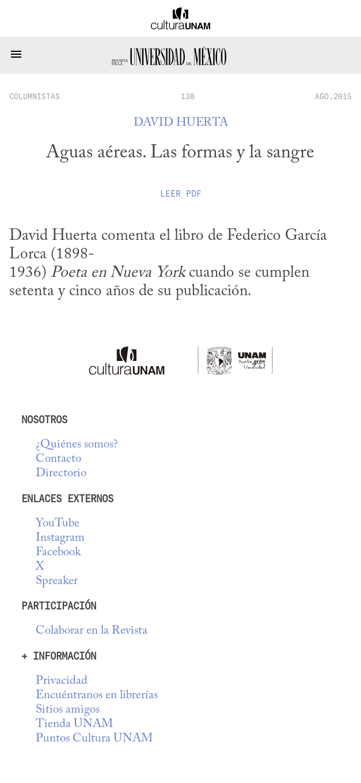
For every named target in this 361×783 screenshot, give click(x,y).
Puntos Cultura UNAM (94, 739)
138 (188, 96)
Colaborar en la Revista (91, 631)
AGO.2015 (333, 96)
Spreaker (57, 581)
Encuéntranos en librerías (97, 696)
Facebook (58, 553)
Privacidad (62, 681)
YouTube (57, 524)
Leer (181, 193)
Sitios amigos (68, 710)
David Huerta (181, 123)
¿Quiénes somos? (77, 445)
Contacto (58, 459)
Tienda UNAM (74, 724)
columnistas (34, 96)
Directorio (61, 474)
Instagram (60, 538)
